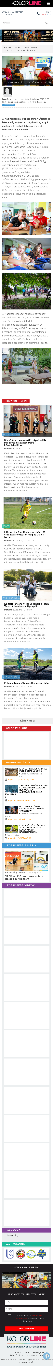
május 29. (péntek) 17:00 (20, 820)
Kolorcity (12, 1235)
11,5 (48, 12)
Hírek (17, 48)
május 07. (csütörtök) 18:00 (21, 780)
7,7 (49, 15)
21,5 (43, 15)
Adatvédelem (16, 1355)
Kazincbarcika (30, 48)
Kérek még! (27, 721)
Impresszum (31, 1355)
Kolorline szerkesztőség (19, 99)
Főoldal (7, 48)
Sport (6, 526)
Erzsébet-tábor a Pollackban (21, 50)
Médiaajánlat (39, 1353)
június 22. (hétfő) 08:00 (19, 838)
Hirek (27, 1353)
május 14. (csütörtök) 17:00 (21, 801)
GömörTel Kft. (27, 1362)
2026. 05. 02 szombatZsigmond (12, 13)
